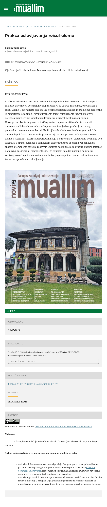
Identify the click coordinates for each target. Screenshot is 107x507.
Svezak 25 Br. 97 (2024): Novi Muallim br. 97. (32, 26)
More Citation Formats (23, 361)
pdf (12, 311)
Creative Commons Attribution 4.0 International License (63, 426)
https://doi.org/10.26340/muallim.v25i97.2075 (36, 62)
